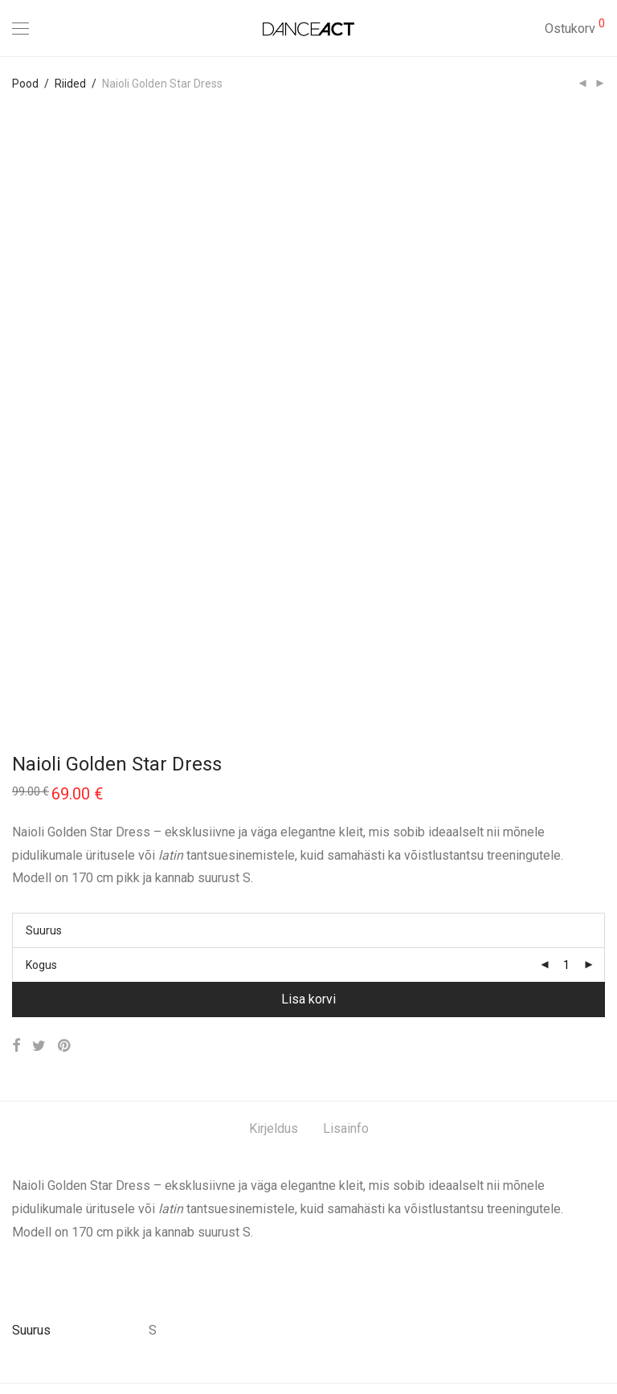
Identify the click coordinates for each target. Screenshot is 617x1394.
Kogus (41, 965)
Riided (70, 83)
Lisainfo (346, 1128)
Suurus (44, 930)
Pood (25, 83)
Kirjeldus (273, 1128)
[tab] (273, 1129)
